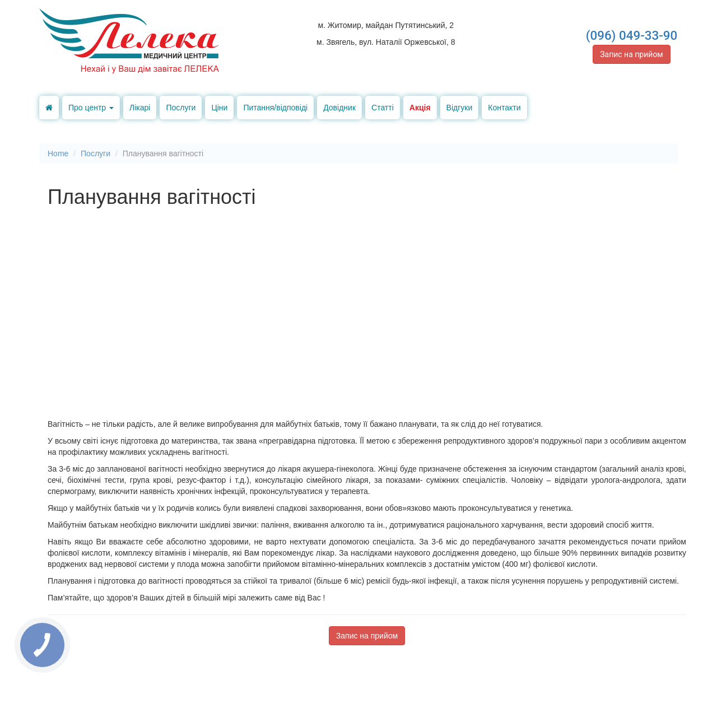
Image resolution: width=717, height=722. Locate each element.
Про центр (91, 107)
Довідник (339, 107)
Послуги (180, 107)
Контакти (504, 107)
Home (58, 153)
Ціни (219, 107)
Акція (420, 107)
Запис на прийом (631, 54)
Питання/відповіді (275, 107)
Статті (382, 107)
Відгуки (459, 107)
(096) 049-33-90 (632, 35)
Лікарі (139, 107)
